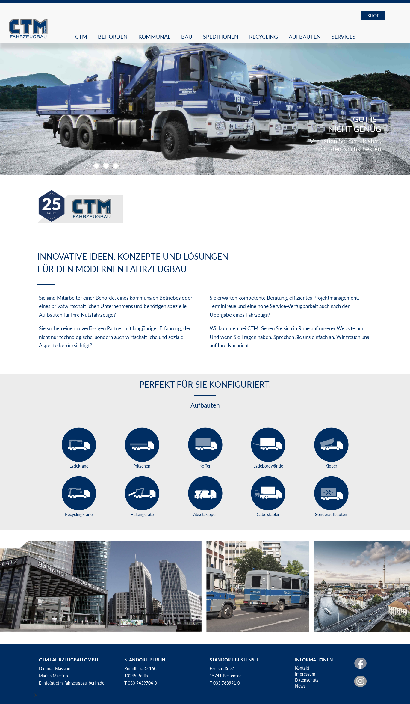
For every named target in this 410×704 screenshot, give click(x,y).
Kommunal (154, 36)
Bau (186, 36)
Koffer (205, 465)
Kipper (331, 465)
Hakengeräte (142, 514)
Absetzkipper (205, 514)
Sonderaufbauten (331, 514)
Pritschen (141, 465)
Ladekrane (78, 465)
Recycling (263, 36)
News (300, 685)
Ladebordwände (268, 465)
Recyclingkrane (79, 514)
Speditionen (220, 36)
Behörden (113, 36)
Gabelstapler (268, 514)
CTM (81, 36)
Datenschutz (306, 679)
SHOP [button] (373, 15)
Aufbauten (305, 36)
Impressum (305, 673)
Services (343, 36)
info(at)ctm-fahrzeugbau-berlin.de (73, 682)
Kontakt (302, 667)
